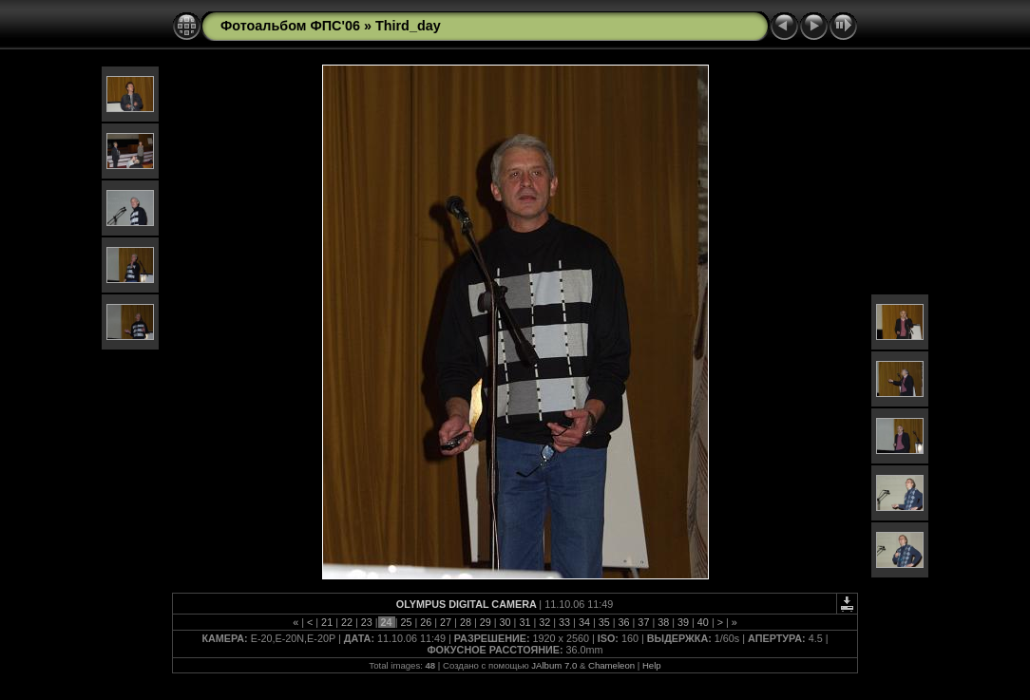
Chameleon (611, 665)
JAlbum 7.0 (554, 665)
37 (643, 622)
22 (346, 622)
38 (663, 622)
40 (703, 622)
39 (683, 622)
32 (544, 622)
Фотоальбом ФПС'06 (290, 25)
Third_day (408, 25)
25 (405, 622)
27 (445, 622)
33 (564, 622)
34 (584, 622)
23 (366, 622)
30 (505, 622)
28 (465, 622)
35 (604, 622)
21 (326, 622)
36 (624, 622)
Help (651, 665)
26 (425, 622)
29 (485, 622)
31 (524, 622)
